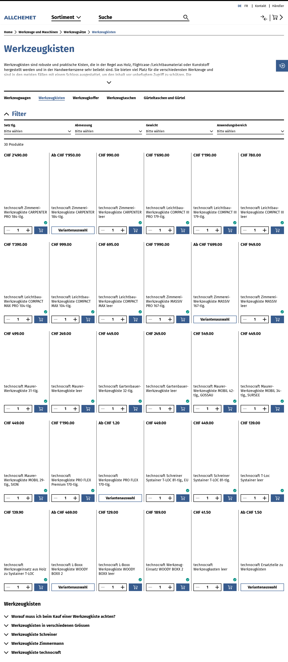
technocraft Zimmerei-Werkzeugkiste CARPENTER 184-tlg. (72, 212)
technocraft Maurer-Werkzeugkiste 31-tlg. (21, 388)
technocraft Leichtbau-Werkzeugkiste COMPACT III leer (262, 212)
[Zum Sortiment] (66, 17)
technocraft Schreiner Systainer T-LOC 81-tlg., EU (167, 478)
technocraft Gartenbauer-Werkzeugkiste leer (167, 388)
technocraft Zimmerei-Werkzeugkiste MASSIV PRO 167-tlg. (164, 301)
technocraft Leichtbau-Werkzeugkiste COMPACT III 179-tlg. (215, 212)
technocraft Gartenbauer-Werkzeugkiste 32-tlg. (120, 388)
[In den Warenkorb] (40, 230)
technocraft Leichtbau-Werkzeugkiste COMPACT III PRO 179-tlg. (167, 212)
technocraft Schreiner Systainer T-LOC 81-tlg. (211, 478)
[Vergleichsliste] (264, 18)
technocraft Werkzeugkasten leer (210, 567)
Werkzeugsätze (75, 32)
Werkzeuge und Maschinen (38, 32)
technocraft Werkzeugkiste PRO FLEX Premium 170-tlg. (71, 480)
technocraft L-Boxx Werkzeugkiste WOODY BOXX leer (117, 569)
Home (8, 32)
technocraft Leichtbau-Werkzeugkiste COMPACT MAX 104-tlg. (71, 301)
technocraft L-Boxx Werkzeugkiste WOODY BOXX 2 (69, 569)
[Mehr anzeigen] (109, 82)
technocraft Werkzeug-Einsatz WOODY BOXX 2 (164, 567)
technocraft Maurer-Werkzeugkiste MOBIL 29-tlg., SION (24, 480)
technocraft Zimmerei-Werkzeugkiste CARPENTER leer (120, 212)
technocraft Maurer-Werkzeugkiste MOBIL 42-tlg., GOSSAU (213, 390)
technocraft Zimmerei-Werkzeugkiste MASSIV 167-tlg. (211, 301)
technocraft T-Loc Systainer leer (255, 478)
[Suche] (144, 17)
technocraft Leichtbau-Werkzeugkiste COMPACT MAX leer (118, 301)
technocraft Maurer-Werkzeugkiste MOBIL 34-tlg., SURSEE (261, 390)
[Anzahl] (18, 230)
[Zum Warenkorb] (278, 17)
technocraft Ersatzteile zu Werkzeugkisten (262, 567)
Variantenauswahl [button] (72, 230)
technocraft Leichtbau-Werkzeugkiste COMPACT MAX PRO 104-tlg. (23, 301)
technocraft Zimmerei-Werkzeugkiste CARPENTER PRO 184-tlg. (25, 212)
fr (246, 6)
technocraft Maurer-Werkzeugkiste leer (67, 388)
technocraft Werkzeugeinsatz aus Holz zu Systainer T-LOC (25, 569)
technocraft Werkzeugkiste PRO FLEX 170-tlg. (118, 480)
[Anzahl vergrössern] (29, 230)
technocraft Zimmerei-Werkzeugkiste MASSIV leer (259, 301)
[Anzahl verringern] (7, 230)
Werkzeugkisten (104, 32)
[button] (144, 114)
